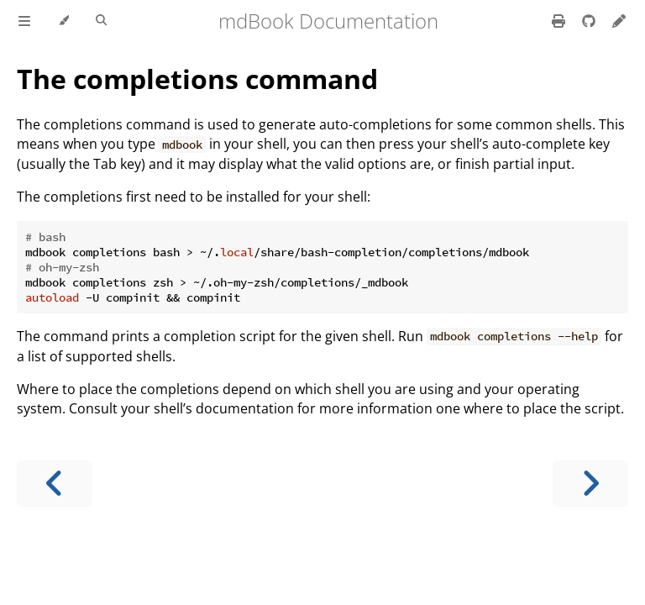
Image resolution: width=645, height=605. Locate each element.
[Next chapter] (590, 483)
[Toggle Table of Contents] (24, 21)
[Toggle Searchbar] (101, 21)
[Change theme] (63, 21)
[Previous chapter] (54, 483)
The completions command (197, 78)
